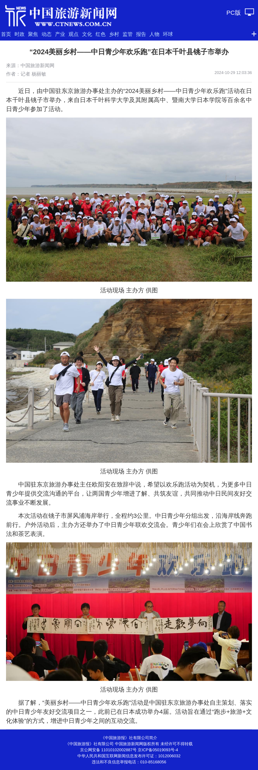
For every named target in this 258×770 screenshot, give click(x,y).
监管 (128, 34)
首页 (6, 34)
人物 (154, 34)
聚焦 (33, 34)
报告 (141, 34)
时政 (20, 34)
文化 (87, 34)
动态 (47, 34)
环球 (168, 34)
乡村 (114, 34)
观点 (74, 34)
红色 (101, 34)
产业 (60, 34)
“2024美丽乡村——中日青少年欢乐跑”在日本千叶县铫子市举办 (129, 52)
